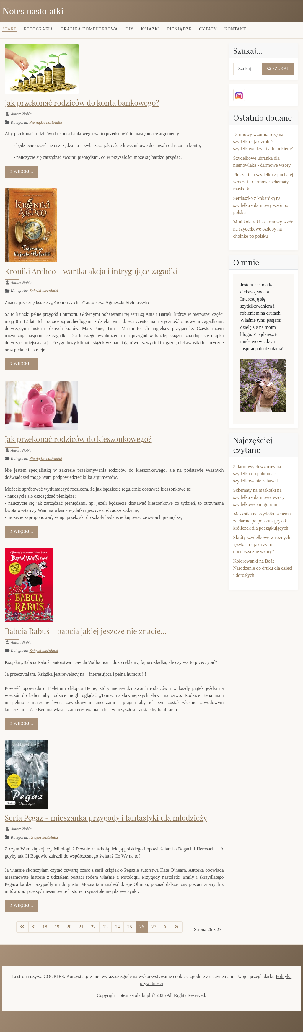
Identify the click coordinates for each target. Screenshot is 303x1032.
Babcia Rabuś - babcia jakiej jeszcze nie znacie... (85, 631)
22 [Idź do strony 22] (93, 926)
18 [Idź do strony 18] (45, 926)
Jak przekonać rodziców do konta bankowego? (82, 102)
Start (9, 29)
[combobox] (248, 69)
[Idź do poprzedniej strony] (33, 927)
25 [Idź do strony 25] (129, 926)
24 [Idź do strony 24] (117, 926)
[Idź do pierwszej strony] (22, 927)
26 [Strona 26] (141, 926)
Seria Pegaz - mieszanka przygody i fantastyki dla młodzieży (106, 817)
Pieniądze (179, 29)
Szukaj (278, 68)
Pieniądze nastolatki (45, 122)
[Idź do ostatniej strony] (176, 927)
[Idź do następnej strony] (165, 927)
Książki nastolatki (43, 291)
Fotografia (38, 29)
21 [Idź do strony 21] (81, 926)
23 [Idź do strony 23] (105, 926)
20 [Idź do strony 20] (69, 926)
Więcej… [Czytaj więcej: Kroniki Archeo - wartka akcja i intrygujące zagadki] (21, 364)
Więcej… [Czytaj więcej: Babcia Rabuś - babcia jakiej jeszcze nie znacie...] (21, 723)
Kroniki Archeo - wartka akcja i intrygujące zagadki (91, 271)
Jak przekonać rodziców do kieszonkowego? (78, 439)
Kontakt (235, 29)
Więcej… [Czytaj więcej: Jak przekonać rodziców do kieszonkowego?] (21, 531)
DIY (129, 29)
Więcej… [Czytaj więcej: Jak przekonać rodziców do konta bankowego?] (21, 171)
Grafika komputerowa (89, 29)
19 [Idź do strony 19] (57, 926)
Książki (150, 29)
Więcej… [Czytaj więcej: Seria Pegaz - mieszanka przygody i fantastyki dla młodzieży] (21, 905)
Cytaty (208, 29)
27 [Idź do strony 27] (154, 926)
